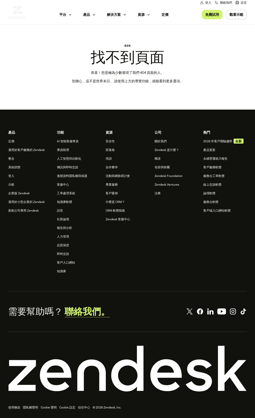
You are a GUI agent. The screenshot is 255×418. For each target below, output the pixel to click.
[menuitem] (241, 2)
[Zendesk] (127, 369)
